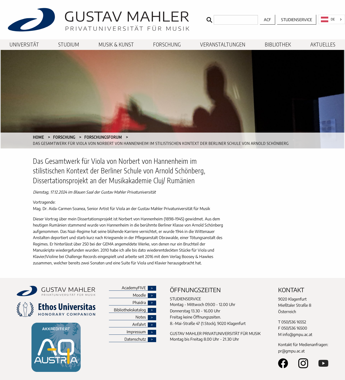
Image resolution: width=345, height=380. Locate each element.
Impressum (136, 332)
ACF (267, 19)
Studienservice (296, 19)
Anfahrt (139, 324)
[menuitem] (24, 44)
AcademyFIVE (134, 288)
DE (328, 19)
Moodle (139, 295)
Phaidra (139, 303)
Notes (140, 317)
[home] (102, 19)
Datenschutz (135, 339)
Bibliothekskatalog (130, 310)
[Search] (231, 20)
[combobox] (331, 19)
